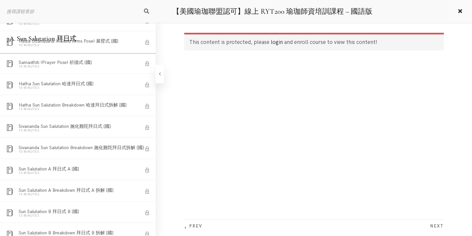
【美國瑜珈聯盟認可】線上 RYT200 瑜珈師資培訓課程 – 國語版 (272, 11)
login (277, 42)
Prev (195, 226)
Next (437, 226)
